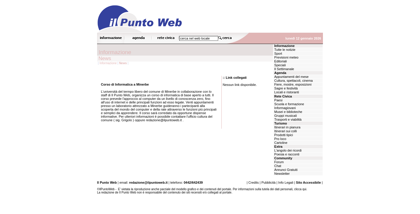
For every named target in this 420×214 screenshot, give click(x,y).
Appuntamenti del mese (291, 76)
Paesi (278, 100)
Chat (277, 166)
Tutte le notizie (284, 49)
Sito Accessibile (308, 182)
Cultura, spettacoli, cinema (293, 80)
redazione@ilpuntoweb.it (148, 182)
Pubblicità (268, 182)
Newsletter (281, 173)
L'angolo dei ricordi (287, 150)
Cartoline (280, 142)
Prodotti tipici (283, 135)
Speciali (279, 65)
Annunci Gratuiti (285, 169)
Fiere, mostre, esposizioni (292, 84)
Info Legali (285, 182)
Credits (253, 182)
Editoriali (280, 61)
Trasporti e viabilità (287, 119)
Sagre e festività (285, 88)
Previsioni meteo (285, 57)
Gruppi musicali (285, 115)
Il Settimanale (283, 69)
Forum (278, 162)
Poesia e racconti (286, 154)
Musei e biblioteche (287, 112)
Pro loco (279, 139)
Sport (277, 53)
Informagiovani (284, 108)
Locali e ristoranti (286, 92)
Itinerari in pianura (286, 127)
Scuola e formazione (288, 104)
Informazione (108, 63)
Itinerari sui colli (285, 131)
